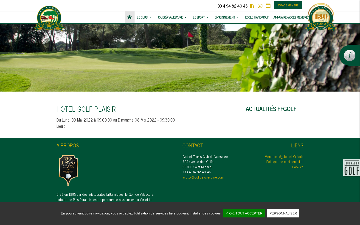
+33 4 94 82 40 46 (232, 6)
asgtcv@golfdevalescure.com (203, 177)
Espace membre (288, 5)
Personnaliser (283, 213)
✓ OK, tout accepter (243, 213)
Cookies (298, 167)
